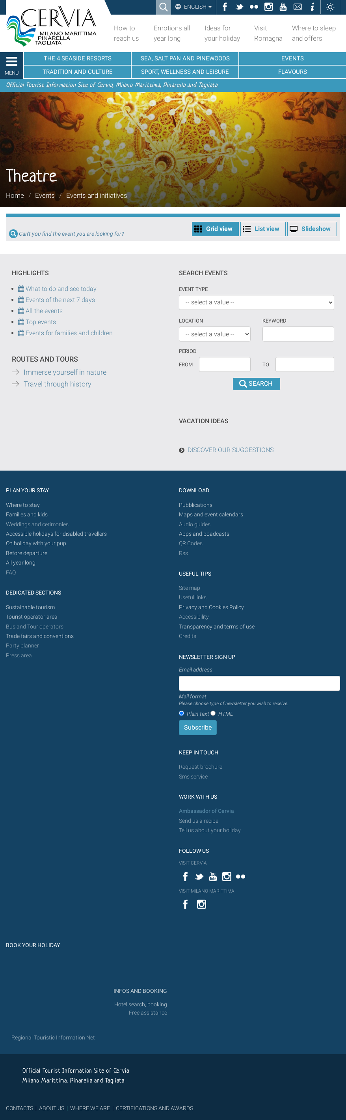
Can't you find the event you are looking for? (71, 234)
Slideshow (316, 229)
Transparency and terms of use (217, 626)
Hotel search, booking (140, 1004)
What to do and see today (57, 289)
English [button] (197, 7)
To (265, 365)
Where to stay (23, 505)
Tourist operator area (32, 616)
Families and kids (27, 514)
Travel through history (57, 384)
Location (191, 321)
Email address (195, 669)
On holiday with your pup (36, 543)
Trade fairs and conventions (40, 636)
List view (267, 229)
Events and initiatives (96, 195)
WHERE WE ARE (90, 1108)
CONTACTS (19, 1108)
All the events (43, 311)
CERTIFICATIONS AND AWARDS (154, 1108)
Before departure (26, 553)
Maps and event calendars (211, 514)
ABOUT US (51, 1108)
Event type (193, 289)
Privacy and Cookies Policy (211, 607)
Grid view (219, 229)
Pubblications (195, 505)
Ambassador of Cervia (206, 811)
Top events (40, 322)
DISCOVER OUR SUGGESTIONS (230, 450)
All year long (20, 562)
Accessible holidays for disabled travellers (56, 534)
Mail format (233, 700)
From (186, 365)
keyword (274, 321)
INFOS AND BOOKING (139, 991)
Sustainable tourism (30, 607)
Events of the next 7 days (60, 300)
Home (15, 195)
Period (188, 351)
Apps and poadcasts (204, 534)
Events (45, 195)
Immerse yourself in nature (65, 372)
